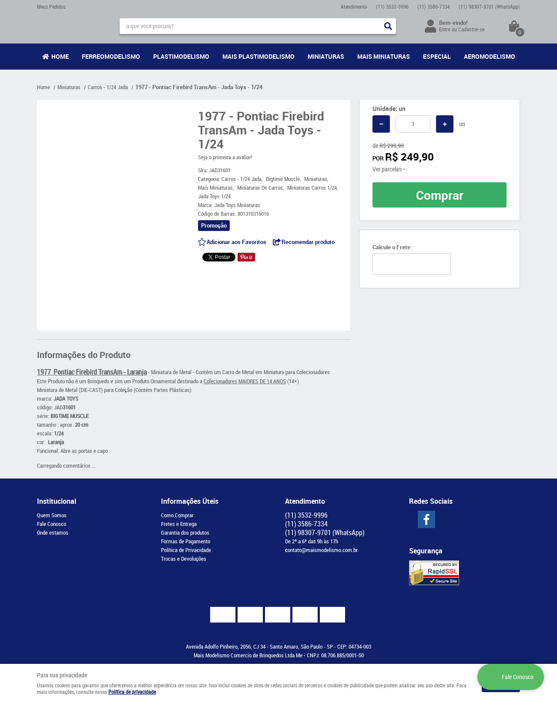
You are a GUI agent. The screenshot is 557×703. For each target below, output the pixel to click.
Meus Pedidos (51, 6)
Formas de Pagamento (185, 541)
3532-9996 (392, 6)
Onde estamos (52, 532)
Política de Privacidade (186, 550)
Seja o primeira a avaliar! (225, 157)
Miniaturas (326, 56)
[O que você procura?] (388, 26)
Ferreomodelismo (111, 56)
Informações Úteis (189, 501)
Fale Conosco (51, 524)
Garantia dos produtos (185, 532)
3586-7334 (433, 6)
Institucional (56, 501)
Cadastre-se (471, 29)
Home (60, 56)
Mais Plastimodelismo (258, 56)
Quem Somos (52, 515)
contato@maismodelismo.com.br (321, 550)
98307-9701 (489, 6)
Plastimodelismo (181, 56)
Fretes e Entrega (179, 524)
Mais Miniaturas (383, 56)
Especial (437, 56)
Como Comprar (177, 515)
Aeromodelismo (489, 56)
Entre (444, 29)
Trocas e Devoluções (183, 558)
